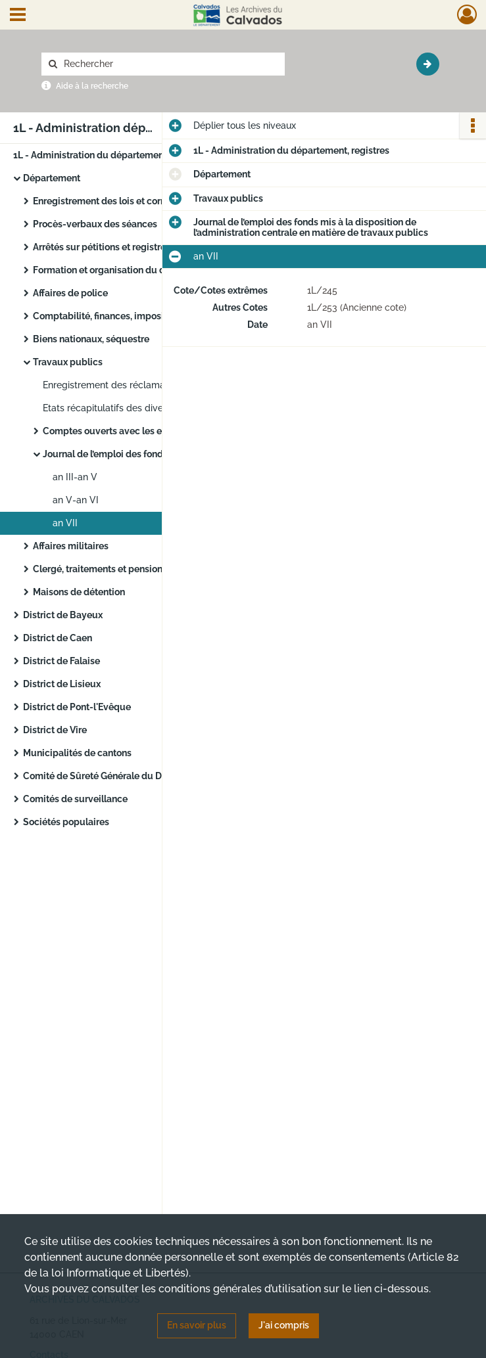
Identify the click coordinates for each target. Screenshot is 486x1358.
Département (51, 178)
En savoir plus (196, 1325)
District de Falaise (61, 661)
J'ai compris (283, 1325)
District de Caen (57, 638)
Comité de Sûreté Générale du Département (117, 776)
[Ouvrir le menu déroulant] (18, 16)
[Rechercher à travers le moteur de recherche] (170, 64)
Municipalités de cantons (77, 753)
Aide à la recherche (92, 86)
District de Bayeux (63, 615)
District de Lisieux (62, 684)
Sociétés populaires (66, 822)
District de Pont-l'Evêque (77, 707)
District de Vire (55, 730)
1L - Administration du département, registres (111, 155)
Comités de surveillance (75, 799)
